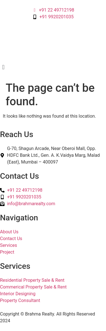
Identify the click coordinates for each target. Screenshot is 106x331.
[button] (53, 67)
